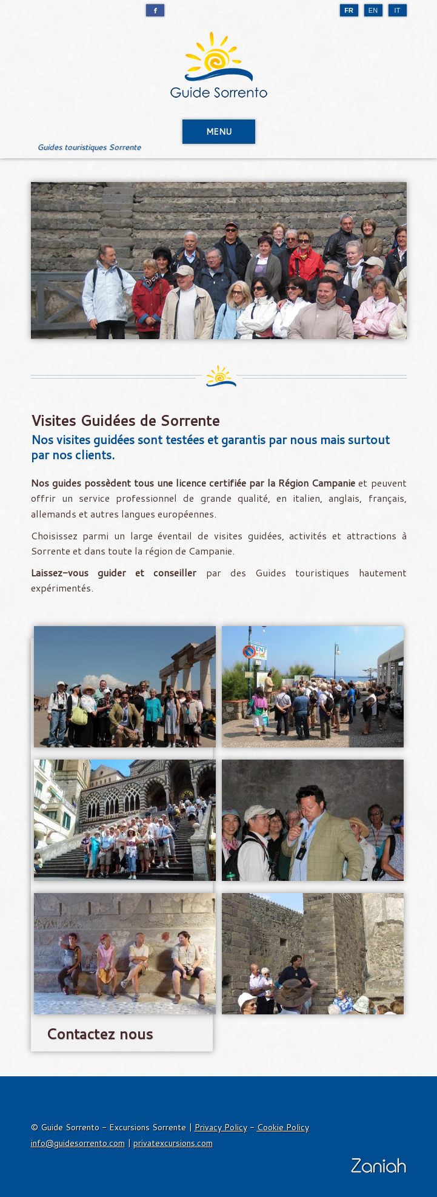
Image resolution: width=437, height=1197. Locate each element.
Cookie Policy (283, 1127)
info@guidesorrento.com (78, 1143)
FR (348, 10)
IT (398, 10)
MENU (219, 132)
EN (373, 10)
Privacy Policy (221, 1127)
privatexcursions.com (173, 1143)
